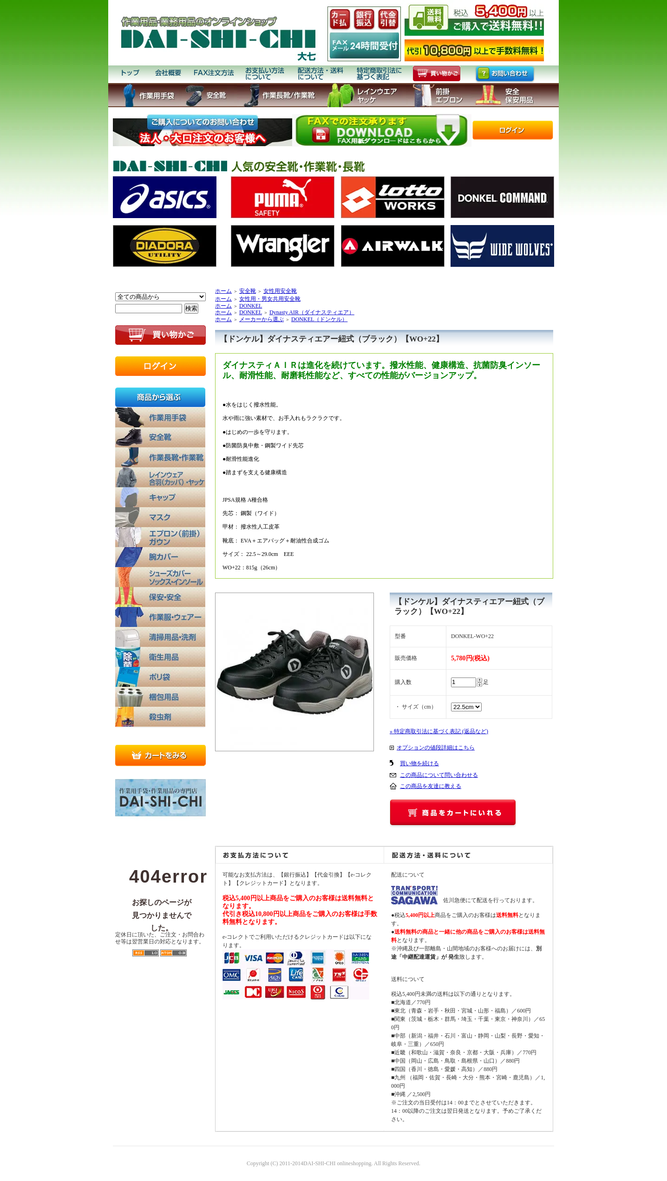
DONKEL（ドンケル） (319, 319)
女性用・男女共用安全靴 (270, 299)
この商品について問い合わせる (439, 775)
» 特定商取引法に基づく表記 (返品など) (439, 731)
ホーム (223, 291)
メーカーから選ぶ (261, 319)
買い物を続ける (419, 763)
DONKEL (250, 306)
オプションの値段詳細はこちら (436, 747)
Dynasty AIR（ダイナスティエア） (311, 312)
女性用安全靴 (280, 291)
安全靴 (247, 291)
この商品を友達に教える (430, 786)
